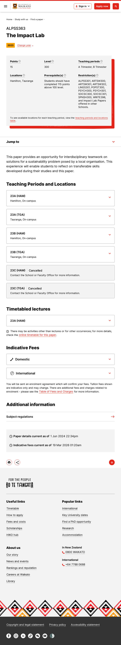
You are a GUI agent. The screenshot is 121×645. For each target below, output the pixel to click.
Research (68, 528)
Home (9, 19)
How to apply (14, 515)
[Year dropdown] (25, 45)
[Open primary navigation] (5, 6)
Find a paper (37, 19)
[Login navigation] (83, 6)
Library (10, 581)
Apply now (102, 6)
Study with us (21, 19)
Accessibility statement (85, 624)
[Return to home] (22, 6)
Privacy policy (57, 624)
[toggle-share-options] (17, 462)
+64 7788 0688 (75, 564)
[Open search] (116, 6)
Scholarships (14, 528)
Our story (12, 554)
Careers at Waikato (18, 574)
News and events (17, 561)
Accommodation (72, 534)
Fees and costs (16, 521)
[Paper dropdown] (60, 198)
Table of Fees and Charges (56, 391)
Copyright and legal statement (25, 624)
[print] (9, 462)
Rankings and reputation (21, 567)
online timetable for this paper (37, 335)
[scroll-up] (112, 462)
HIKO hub (12, 534)
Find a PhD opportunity (76, 521)
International (70, 508)
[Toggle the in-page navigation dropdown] (60, 141)
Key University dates (75, 515)
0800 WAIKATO (75, 552)
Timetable (12, 508)
